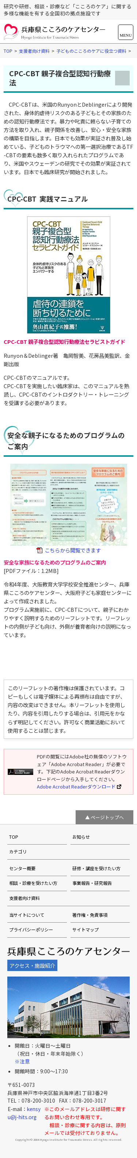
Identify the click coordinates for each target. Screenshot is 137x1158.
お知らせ (81, 837)
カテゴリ (18, 851)
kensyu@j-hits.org (24, 1113)
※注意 (22, 1061)
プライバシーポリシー (31, 929)
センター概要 (22, 868)
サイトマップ (85, 929)
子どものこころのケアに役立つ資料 (91, 51)
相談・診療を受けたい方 (33, 883)
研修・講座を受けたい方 (96, 868)
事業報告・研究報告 (92, 883)
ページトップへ (107, 816)
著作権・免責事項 (89, 915)
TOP (8, 51)
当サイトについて (26, 915)
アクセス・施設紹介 (32, 965)
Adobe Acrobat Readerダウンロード (79, 786)
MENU (126, 35)
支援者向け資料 (34, 51)
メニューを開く (122, 78)
